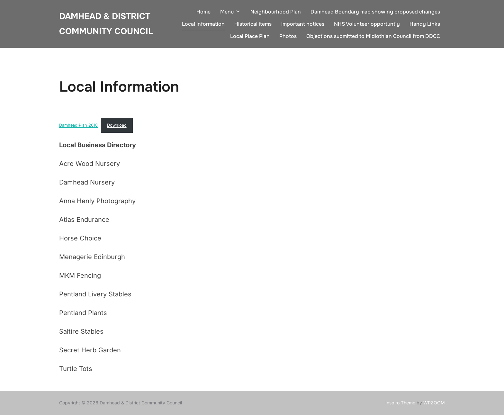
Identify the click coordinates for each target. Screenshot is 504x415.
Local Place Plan (250, 36)
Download (117, 125)
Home (203, 11)
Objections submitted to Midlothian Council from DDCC (373, 36)
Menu (230, 11)
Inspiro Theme (400, 402)
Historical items (253, 24)
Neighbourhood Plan (275, 11)
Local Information (203, 24)
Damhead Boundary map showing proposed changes (375, 11)
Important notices (302, 24)
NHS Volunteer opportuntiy (367, 24)
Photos (288, 36)
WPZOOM (434, 402)
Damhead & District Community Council (106, 24)
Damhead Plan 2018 (78, 125)
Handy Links (425, 24)
